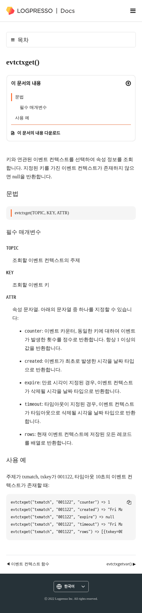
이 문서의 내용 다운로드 (38, 133)
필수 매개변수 (33, 107)
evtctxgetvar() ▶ (121, 564)
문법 (19, 97)
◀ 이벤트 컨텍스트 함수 (27, 564)
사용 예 (22, 118)
